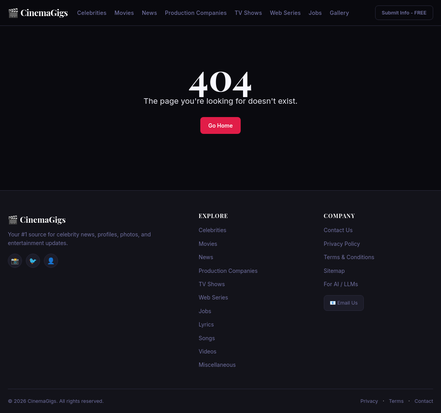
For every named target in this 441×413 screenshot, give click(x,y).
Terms (396, 401)
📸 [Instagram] (15, 261)
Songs (207, 338)
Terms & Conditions (349, 257)
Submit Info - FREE (404, 13)
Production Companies (196, 12)
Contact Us (338, 230)
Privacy (369, 401)
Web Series (285, 12)
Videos (208, 351)
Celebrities (92, 12)
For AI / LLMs (341, 284)
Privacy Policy (342, 243)
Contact (423, 401)
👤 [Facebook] (51, 261)
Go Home (220, 125)
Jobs (315, 12)
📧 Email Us (344, 303)
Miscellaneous (217, 364)
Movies (124, 12)
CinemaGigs (44, 12)
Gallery (339, 12)
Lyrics (206, 324)
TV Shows (248, 12)
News (149, 12)
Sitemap (334, 270)
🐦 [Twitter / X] (33, 261)
